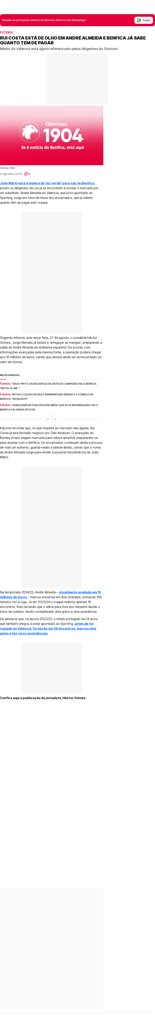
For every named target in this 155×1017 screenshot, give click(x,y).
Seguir (143, 20)
